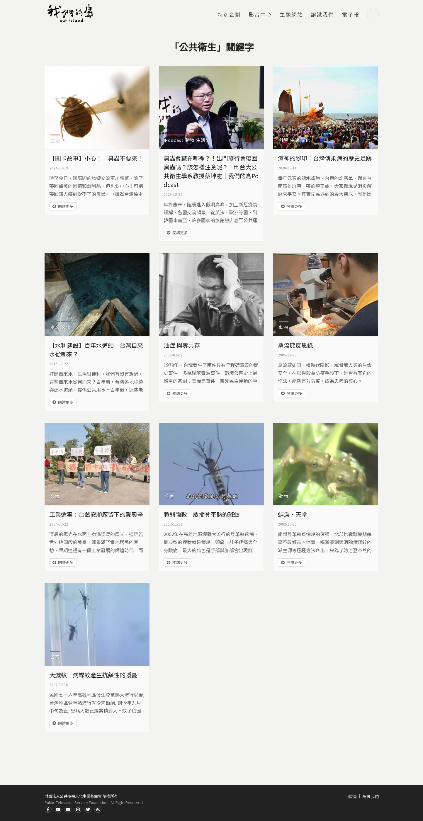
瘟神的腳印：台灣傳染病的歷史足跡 (325, 158)
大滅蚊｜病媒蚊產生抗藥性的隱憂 (93, 675)
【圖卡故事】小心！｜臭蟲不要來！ (96, 158)
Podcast (174, 140)
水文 (55, 327)
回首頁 (351, 796)
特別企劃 (229, 15)
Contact (68, 809)
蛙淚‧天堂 (292, 514)
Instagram (77, 809)
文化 (305, 140)
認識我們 (322, 15)
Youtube (58, 809)
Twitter (87, 809)
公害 (169, 327)
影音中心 (260, 15)
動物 (190, 140)
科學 (283, 140)
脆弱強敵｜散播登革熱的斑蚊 (202, 514)
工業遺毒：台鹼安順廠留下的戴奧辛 (96, 514)
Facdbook (48, 809)
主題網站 (291, 15)
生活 (55, 140)
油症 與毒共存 (182, 345)
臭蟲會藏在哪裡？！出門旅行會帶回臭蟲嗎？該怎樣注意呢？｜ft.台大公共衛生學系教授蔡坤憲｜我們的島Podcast (211, 171)
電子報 (350, 15)
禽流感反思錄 (295, 345)
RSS (97, 809)
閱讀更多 (65, 206)
